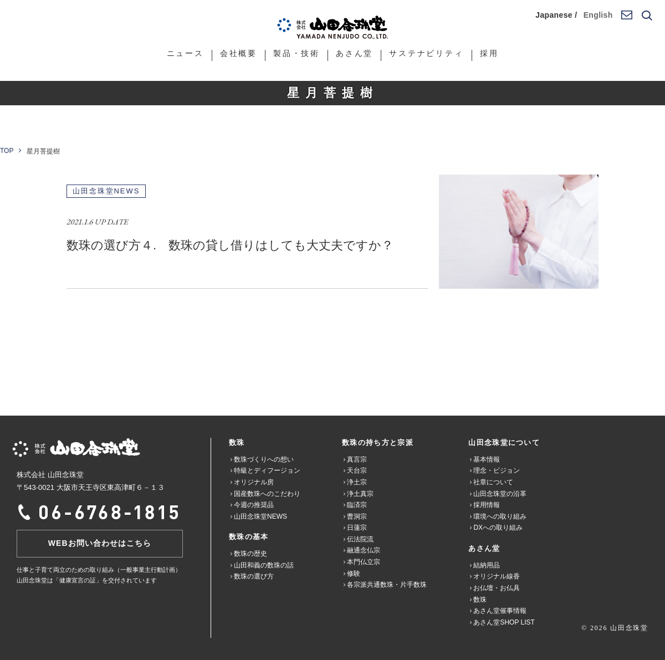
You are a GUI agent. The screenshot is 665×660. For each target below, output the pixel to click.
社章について (493, 482)
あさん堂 (354, 53)
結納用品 (486, 565)
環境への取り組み (499, 516)
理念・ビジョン (496, 470)
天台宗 (357, 470)
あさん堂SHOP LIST (503, 622)
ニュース (185, 53)
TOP (6, 151)
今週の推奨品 (254, 505)
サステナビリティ (426, 53)
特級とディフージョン (267, 470)
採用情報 (486, 505)
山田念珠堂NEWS (260, 516)
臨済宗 (357, 505)
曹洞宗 (357, 516)
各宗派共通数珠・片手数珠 (387, 585)
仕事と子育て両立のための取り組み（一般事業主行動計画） (99, 569)
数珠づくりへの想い (264, 459)
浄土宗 (357, 482)
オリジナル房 (254, 482)
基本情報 (486, 459)
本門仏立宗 (363, 562)
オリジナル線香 (496, 576)
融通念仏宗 (363, 550)
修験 (353, 573)
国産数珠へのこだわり (267, 494)
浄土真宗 (360, 494)
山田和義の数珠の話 (264, 565)
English (598, 15)
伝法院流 (360, 539)
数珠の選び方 (254, 576)
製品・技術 (296, 53)
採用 (489, 53)
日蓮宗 (357, 527)
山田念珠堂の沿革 (499, 494)
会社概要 (238, 53)
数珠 (480, 599)
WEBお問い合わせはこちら (99, 543)
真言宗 (357, 459)
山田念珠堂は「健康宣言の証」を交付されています (87, 580)
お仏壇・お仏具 (496, 588)
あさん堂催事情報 (499, 611)
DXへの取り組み (498, 527)
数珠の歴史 (250, 553)
